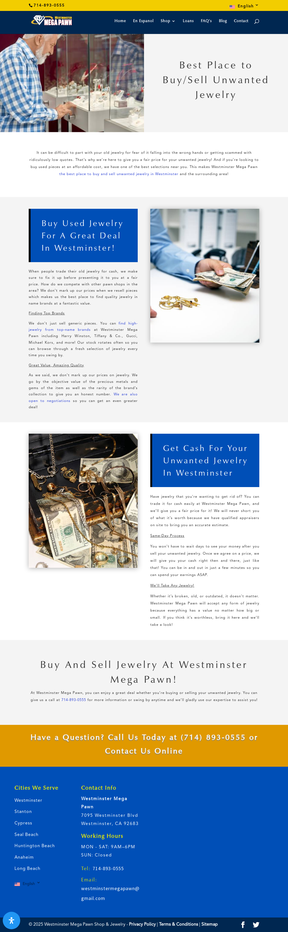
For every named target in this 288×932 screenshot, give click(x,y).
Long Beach (27, 869)
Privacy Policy (142, 924)
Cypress (23, 823)
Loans (188, 21)
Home (120, 21)
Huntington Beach (34, 846)
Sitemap (209, 924)
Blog (223, 21)
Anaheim (24, 857)
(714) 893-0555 (213, 737)
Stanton (23, 812)
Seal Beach (26, 835)
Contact (241, 21)
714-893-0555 (73, 700)
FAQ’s (206, 21)
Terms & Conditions (179, 924)
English (246, 6)
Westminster (28, 800)
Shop (165, 21)
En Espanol (143, 21)
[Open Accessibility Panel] (11, 920)
